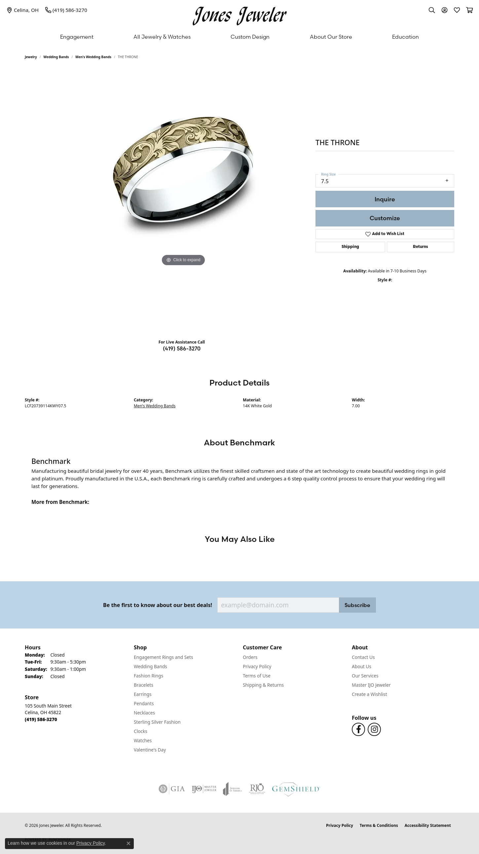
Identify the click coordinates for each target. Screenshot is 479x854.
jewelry (31, 57)
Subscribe (357, 605)
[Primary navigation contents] (239, 37)
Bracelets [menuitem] (143, 685)
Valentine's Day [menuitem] (150, 750)
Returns (420, 247)
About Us (361, 666)
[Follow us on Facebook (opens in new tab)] (358, 729)
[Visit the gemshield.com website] (296, 789)
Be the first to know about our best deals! (157, 605)
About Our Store (331, 36)
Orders (250, 657)
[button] (432, 10)
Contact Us (363, 657)
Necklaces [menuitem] (144, 713)
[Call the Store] (41, 719)
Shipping (350, 247)
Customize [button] (385, 218)
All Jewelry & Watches (162, 36)
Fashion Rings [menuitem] (148, 675)
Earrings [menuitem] (143, 694)
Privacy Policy (257, 666)
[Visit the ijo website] (204, 789)
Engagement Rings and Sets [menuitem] (163, 657)
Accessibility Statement (428, 825)
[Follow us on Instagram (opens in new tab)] (374, 729)
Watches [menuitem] (143, 740)
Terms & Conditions (379, 825)
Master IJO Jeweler (371, 685)
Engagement (76, 36)
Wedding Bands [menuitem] (150, 666)
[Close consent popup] (128, 843)
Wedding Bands (56, 57)
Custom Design (250, 36)
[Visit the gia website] (172, 789)
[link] (23, 10)
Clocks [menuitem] (140, 731)
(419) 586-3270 (182, 348)
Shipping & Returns (263, 685)
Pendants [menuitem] (144, 703)
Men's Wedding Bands (93, 57)
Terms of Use (257, 675)
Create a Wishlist (369, 694)
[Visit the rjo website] (257, 789)
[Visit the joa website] (232, 789)
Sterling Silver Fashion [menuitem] (157, 722)
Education (405, 36)
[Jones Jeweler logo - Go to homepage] (240, 14)
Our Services (365, 675)
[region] (183, 201)
